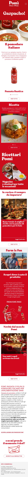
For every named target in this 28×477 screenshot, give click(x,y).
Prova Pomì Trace (14, 302)
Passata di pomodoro (8, 393)
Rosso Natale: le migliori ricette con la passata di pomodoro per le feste (13, 224)
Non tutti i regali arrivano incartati (11, 357)
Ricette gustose (7, 108)
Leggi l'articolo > (20, 239)
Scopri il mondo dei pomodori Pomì (12, 432)
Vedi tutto (14, 98)
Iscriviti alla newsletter (14, 456)
